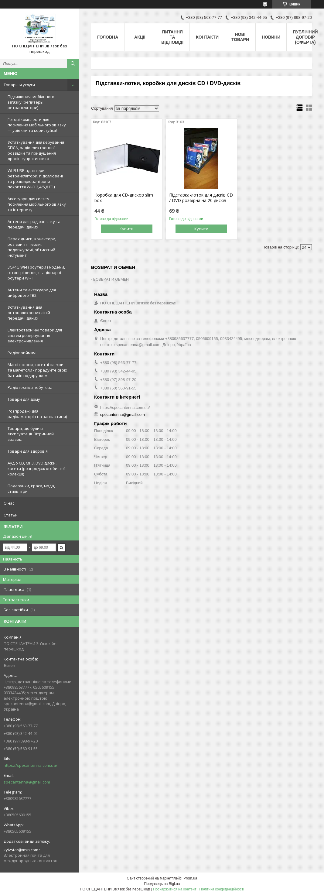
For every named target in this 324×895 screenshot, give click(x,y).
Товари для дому (24, 399)
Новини (271, 37)
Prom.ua (190, 878)
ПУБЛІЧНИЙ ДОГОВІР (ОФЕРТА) (305, 37)
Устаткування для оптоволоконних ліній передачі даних (29, 312)
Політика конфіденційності (221, 889)
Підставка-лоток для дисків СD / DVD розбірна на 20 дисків (201, 197)
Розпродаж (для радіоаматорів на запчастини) (37, 413)
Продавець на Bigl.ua (162, 884)
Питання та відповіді (172, 37)
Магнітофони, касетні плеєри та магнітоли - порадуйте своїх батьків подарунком (37, 370)
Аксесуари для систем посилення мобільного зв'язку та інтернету (37, 204)
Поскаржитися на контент (174, 889)
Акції (139, 37)
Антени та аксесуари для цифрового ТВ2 (32, 292)
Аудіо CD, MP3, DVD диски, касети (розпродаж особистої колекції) (36, 468)
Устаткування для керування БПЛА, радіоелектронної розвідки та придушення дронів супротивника (36, 150)
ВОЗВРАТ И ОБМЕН (111, 279)
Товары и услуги (19, 84)
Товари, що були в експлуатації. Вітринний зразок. (31, 434)
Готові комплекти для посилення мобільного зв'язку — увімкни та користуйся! (37, 125)
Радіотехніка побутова (30, 387)
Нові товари (240, 37)
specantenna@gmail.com (27, 782)
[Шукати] (73, 63)
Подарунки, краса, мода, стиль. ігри (31, 488)
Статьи (11, 515)
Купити (127, 228)
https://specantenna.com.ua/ (30, 765)
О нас (9, 503)
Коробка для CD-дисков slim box (123, 197)
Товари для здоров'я (28, 451)
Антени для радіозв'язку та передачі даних (34, 224)
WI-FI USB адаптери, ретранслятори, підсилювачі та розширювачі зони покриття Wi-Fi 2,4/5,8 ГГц (35, 179)
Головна (107, 37)
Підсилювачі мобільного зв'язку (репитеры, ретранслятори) (31, 102)
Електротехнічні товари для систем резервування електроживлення (35, 335)
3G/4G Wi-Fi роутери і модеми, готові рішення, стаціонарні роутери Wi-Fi (36, 272)
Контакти (207, 37)
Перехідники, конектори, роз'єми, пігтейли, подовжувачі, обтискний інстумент (32, 247)
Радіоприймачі (22, 352)
